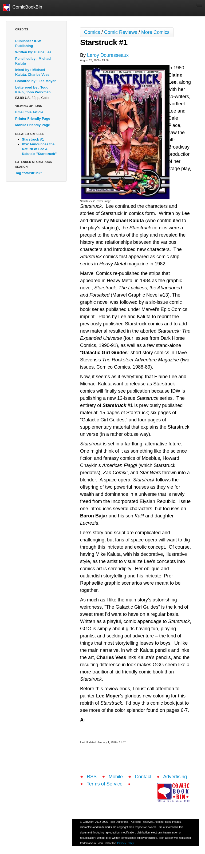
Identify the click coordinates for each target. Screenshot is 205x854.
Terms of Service (105, 784)
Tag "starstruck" (28, 173)
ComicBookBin (22, 7)
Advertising (175, 776)
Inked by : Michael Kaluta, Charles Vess (32, 72)
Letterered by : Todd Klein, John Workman (33, 89)
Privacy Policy (125, 843)
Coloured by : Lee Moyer (35, 81)
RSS (92, 776)
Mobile (116, 776)
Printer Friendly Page (32, 119)
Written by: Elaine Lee (33, 52)
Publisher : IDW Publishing (28, 43)
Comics (92, 32)
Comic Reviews (120, 32)
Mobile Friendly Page (32, 125)
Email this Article (29, 112)
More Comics (155, 32)
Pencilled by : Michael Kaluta (33, 61)
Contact (143, 776)
